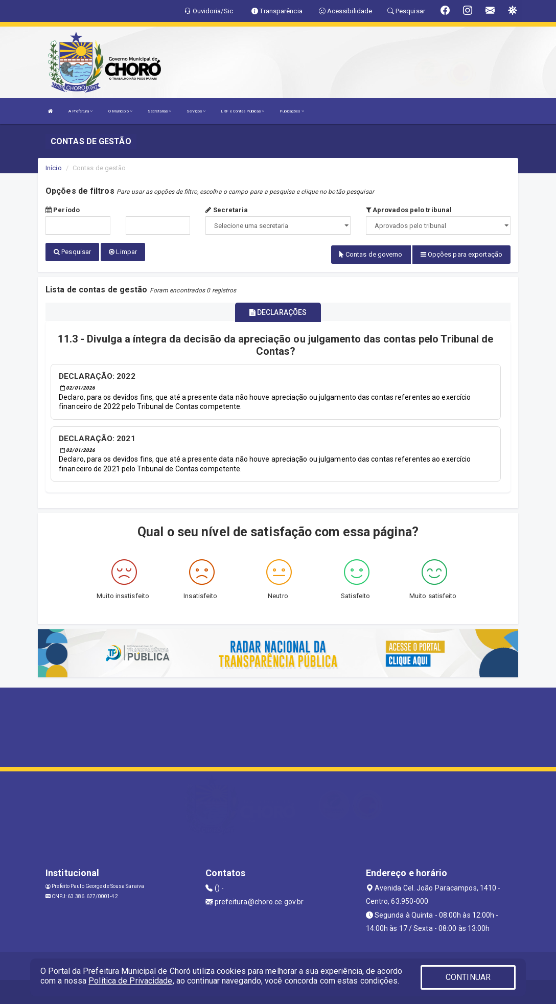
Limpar (123, 252)
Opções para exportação (461, 254)
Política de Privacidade (130, 981)
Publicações (292, 111)
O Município (120, 111)
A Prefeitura (80, 111)
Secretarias (159, 111)
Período (62, 210)
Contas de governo (371, 254)
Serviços (196, 111)
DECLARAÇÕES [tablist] (278, 311)
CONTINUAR (468, 977)
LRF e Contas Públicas (242, 111)
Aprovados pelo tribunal (409, 210)
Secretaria (226, 210)
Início (53, 168)
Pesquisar (72, 252)
